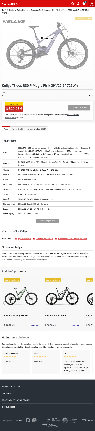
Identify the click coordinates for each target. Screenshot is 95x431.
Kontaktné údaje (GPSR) (36, 129)
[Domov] (3, 10)
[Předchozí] (4, 302)
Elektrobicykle (22, 10)
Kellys (90, 92)
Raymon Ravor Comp (55, 315)
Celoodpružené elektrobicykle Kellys (71, 239)
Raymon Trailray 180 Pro (16, 315)
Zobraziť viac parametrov (47, 221)
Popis (6, 129)
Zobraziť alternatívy (79, 108)
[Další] (91, 302)
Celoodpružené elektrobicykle (43, 10)
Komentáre (17, 129)
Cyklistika (10, 10)
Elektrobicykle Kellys (43, 239)
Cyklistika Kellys (23, 239)
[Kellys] (8, 238)
